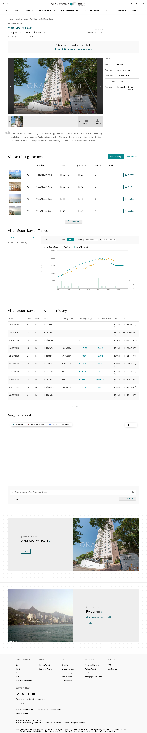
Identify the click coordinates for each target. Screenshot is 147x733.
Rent (18, 667)
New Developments (24, 679)
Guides (87, 671)
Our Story (66, 663)
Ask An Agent (90, 667)
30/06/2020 (14, 331)
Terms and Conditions (34, 719)
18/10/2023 (14, 323)
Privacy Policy (21, 719)
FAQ (110, 663)
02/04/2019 (14, 339)
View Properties (92, 616)
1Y (46, 238)
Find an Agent (44, 663)
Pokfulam (33, 19)
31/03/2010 (14, 386)
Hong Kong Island (21, 19)
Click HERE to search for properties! (73, 47)
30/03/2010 (14, 393)
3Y (51, 238)
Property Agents (68, 671)
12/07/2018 (14, 354)
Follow (25, 550)
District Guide (106, 616)
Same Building (115, 155)
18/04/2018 (14, 362)
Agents (42, 658)
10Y (63, 238)
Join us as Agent (45, 667)
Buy (17, 663)
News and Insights (92, 663)
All (70, 238)
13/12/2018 (14, 347)
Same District (131, 155)
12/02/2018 (14, 370)
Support (112, 658)
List (17, 675)
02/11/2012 (14, 378)
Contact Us (112, 667)
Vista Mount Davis (46, 19)
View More (73, 220)
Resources (90, 658)
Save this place (127, 497)
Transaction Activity (19, 241)
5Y (57, 238)
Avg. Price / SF (17, 235)
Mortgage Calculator (93, 675)
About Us (66, 658)
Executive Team (68, 667)
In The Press (67, 679)
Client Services (23, 658)
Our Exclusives (22, 671)
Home (10, 19)
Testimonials (67, 675)
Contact (129, 173)
